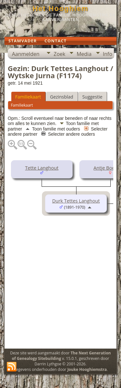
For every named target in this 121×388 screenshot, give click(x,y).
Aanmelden (25, 54)
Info (107, 54)
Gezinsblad (61, 97)
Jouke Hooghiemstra (87, 369)
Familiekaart (28, 97)
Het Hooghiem (60, 9)
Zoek (59, 54)
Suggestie (92, 97)
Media (83, 54)
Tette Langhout (42, 167)
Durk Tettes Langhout (76, 200)
